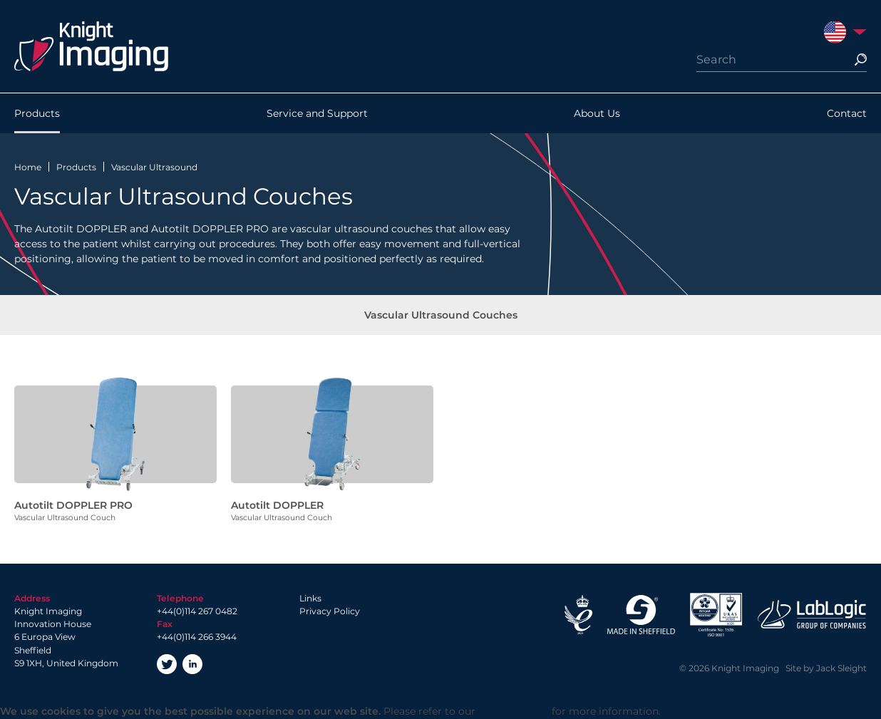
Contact (847, 113)
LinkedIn (192, 664)
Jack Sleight (841, 668)
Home (27, 167)
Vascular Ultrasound (154, 167)
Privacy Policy (329, 611)
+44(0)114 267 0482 (197, 611)
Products (37, 113)
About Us (597, 113)
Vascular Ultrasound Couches (440, 315)
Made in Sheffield (641, 614)
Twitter (167, 664)
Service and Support (317, 113)
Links (310, 598)
